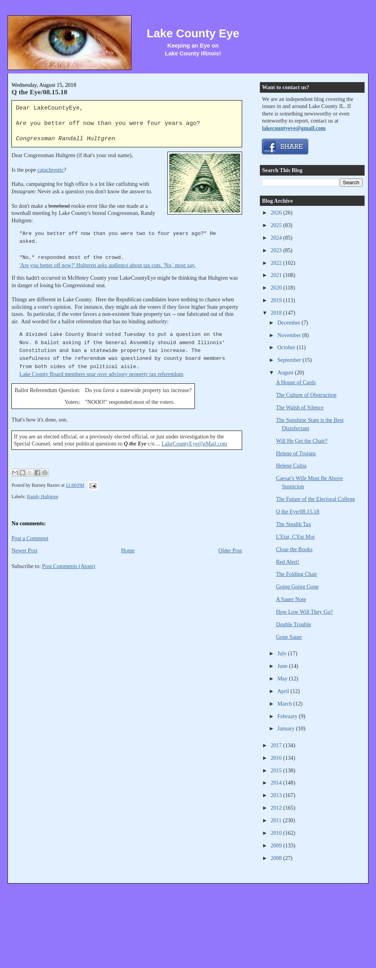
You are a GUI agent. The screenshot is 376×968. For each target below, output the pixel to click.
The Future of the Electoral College (315, 499)
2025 (276, 225)
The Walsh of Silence (300, 407)
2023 (276, 250)
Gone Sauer (289, 637)
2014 (276, 782)
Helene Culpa (291, 465)
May (283, 678)
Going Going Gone (297, 586)
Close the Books (294, 549)
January (286, 728)
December (289, 322)
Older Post (230, 550)
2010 (276, 833)
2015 (276, 770)
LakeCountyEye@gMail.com (194, 443)
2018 (276, 313)
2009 (276, 845)
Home (128, 550)
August (286, 372)
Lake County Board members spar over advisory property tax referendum (101, 374)
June (283, 666)
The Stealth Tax (293, 524)
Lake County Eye (192, 33)
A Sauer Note (291, 599)
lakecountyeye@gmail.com (293, 128)
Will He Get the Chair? (302, 441)
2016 (276, 758)
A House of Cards (296, 382)
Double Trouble (293, 624)
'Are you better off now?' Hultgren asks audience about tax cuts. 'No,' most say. (107, 265)
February (288, 716)
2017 (276, 745)
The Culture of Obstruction (306, 395)
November (289, 335)
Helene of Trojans (296, 453)
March (285, 703)
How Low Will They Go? (304, 612)
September (289, 360)
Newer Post (24, 550)
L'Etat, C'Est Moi (295, 537)
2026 (276, 212)
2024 (276, 238)
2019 (276, 300)
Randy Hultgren (42, 496)
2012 (276, 808)
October (286, 347)
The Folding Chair (296, 574)
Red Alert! (287, 562)
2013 (276, 795)
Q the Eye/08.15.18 (39, 92)
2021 (276, 275)
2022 (276, 263)
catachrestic (50, 170)
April (283, 691)
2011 (276, 820)
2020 (276, 287)
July (282, 653)
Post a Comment (29, 538)
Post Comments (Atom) (68, 566)
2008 (276, 858)
